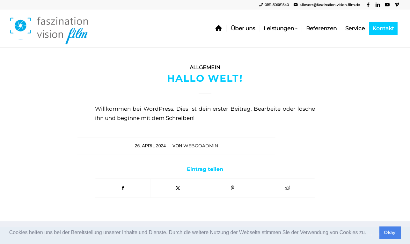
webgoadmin (200, 146)
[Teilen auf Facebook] (122, 188)
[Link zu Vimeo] (397, 5)
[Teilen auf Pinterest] (232, 188)
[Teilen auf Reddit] (287, 188)
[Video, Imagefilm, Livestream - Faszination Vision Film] (49, 28)
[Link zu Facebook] (368, 5)
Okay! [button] (390, 232)
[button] (369, 233)
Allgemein (205, 67)
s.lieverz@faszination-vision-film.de (330, 5)
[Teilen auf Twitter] (177, 188)
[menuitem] (218, 28)
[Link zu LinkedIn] (377, 5)
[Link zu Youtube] (387, 5)
